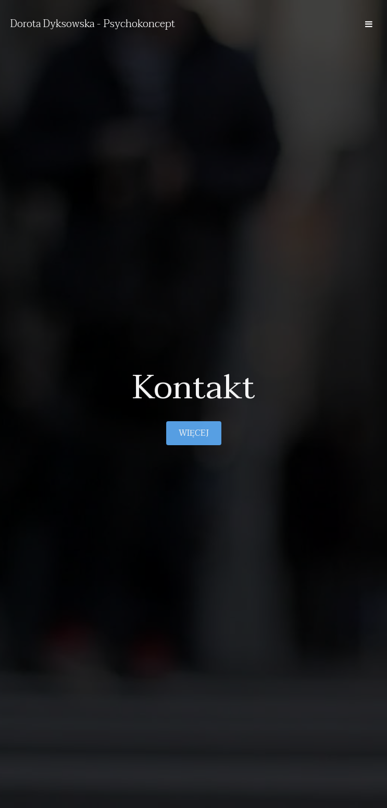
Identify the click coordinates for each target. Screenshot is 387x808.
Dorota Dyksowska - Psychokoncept (92, 24)
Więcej (194, 433)
